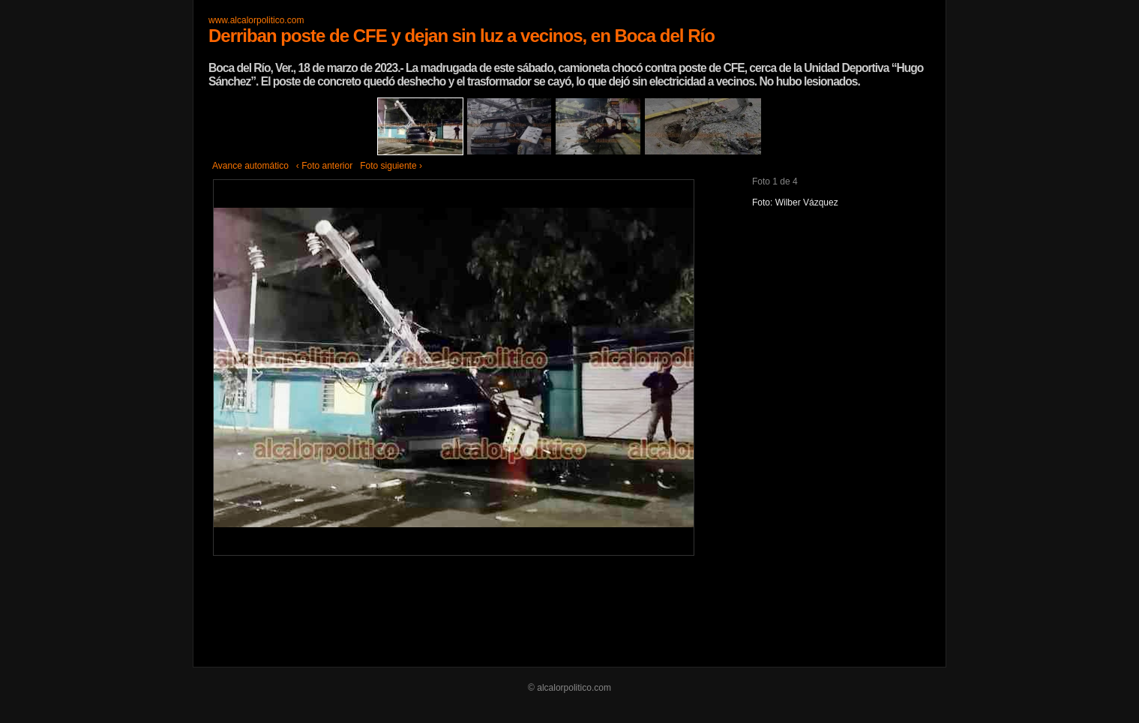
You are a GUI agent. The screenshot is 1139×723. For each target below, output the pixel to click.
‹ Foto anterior (324, 165)
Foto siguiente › (391, 165)
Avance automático (250, 165)
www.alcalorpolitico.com (256, 20)
